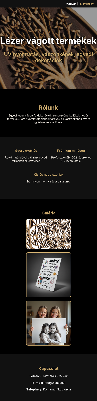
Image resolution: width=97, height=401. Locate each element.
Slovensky (87, 3)
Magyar (71, 3)
